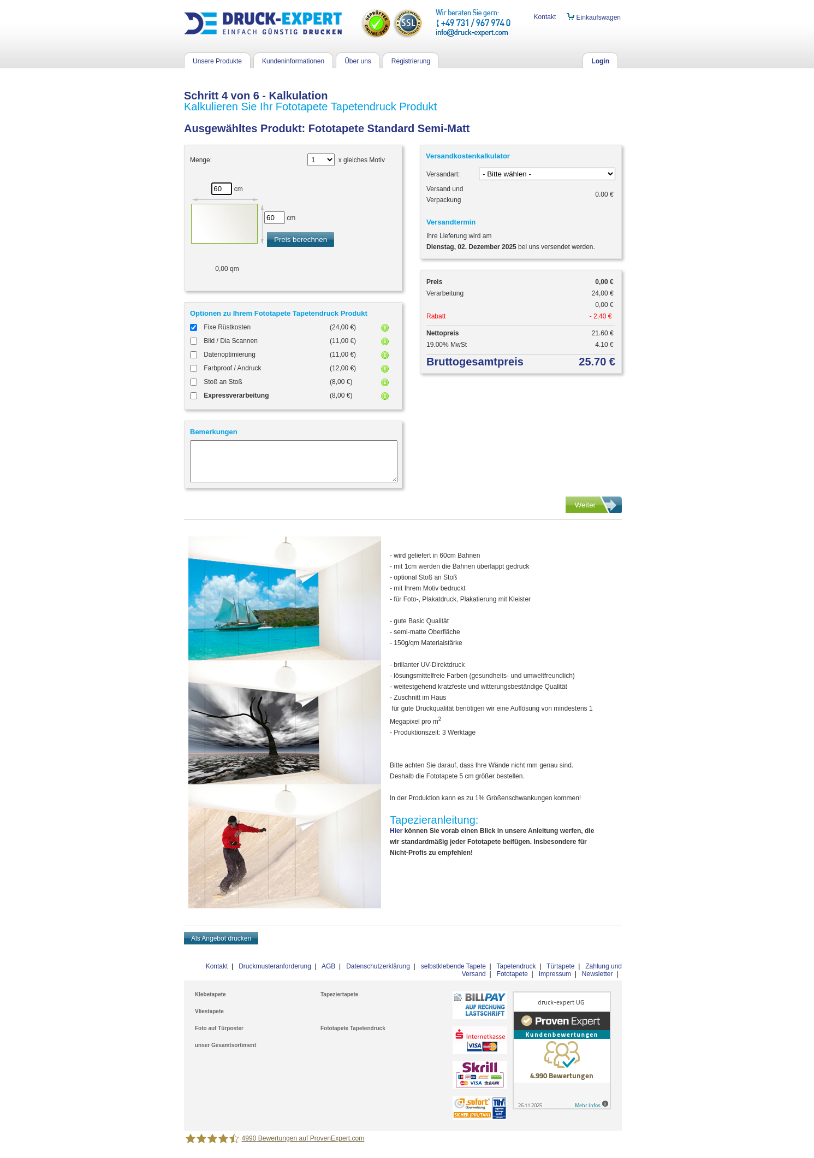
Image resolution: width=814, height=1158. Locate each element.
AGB (328, 966)
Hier (396, 831)
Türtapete (560, 966)
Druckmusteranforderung (275, 966)
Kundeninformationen (293, 61)
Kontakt (545, 17)
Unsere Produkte (217, 61)
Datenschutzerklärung (378, 966)
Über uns (357, 61)
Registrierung (410, 61)
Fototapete (512, 974)
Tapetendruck (516, 966)
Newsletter (597, 974)
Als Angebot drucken (221, 938)
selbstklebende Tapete (453, 966)
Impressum (555, 974)
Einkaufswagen (594, 17)
